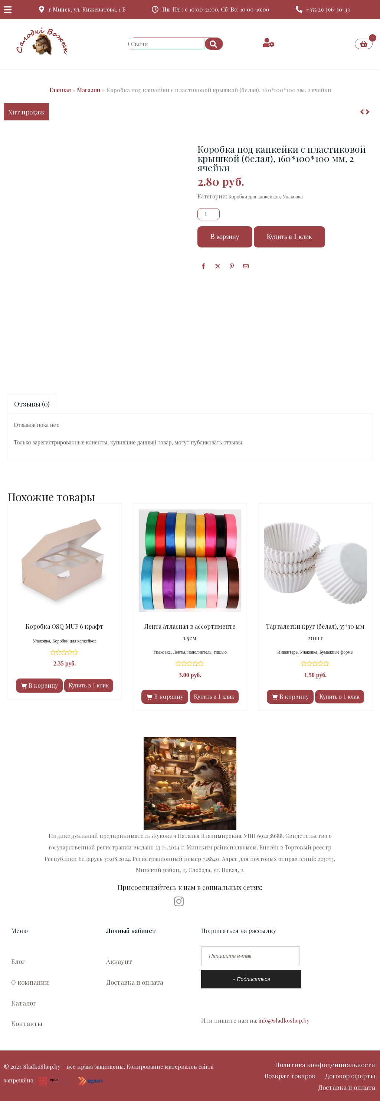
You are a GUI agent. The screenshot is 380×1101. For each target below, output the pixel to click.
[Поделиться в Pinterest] (232, 266)
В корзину (224, 236)
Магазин (88, 90)
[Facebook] (203, 266)
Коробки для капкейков (254, 197)
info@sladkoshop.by (284, 1020)
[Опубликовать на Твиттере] (218, 266)
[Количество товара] (208, 214)
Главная (60, 90)
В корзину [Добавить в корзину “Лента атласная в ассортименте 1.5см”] (168, 696)
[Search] (214, 44)
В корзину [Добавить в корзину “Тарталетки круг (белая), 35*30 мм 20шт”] (294, 696)
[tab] (31, 404)
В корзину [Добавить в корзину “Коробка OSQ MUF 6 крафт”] (43, 685)
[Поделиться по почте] (246, 266)
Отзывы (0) (32, 403)
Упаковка (292, 197)
